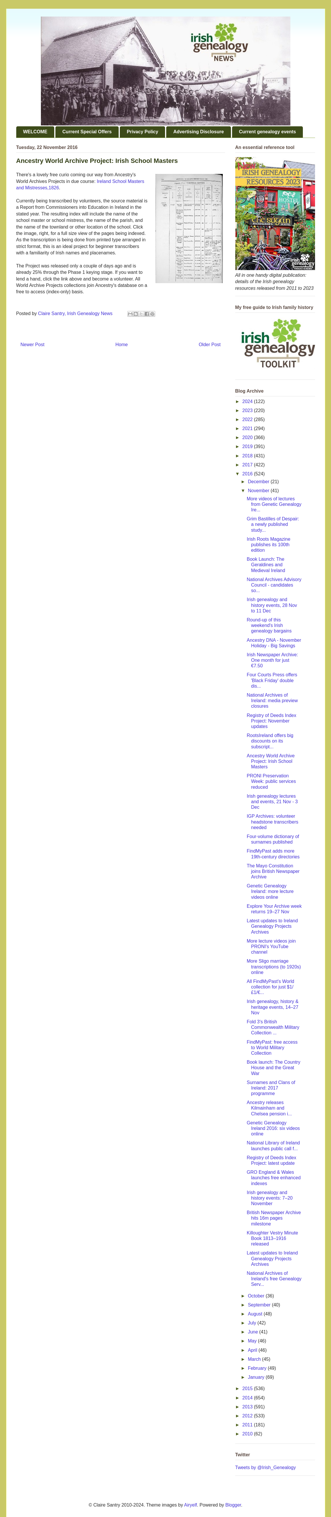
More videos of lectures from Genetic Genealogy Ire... (274, 504)
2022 (248, 419)
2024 (248, 401)
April (253, 1350)
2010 (248, 1433)
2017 (248, 464)
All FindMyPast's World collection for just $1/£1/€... (270, 987)
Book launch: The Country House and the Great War (273, 1068)
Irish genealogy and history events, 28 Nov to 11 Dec (272, 605)
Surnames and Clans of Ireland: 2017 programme (271, 1088)
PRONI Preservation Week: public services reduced (271, 781)
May (253, 1340)
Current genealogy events (267, 131)
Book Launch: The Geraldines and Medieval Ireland (266, 565)
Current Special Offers (87, 131)
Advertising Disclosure (198, 131)
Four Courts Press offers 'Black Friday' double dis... (272, 680)
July (252, 1322)
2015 (248, 1388)
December (259, 481)
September (260, 1304)
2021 (248, 428)
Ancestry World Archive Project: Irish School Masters (270, 761)
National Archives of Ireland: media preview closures (272, 701)
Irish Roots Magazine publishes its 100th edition (268, 545)
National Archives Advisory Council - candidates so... (274, 585)
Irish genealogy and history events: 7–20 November (269, 1198)
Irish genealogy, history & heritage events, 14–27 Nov (272, 1007)
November (259, 490)
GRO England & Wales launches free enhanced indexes (274, 1178)
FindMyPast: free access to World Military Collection (272, 1048)
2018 (248, 455)
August (255, 1313)
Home (121, 344)
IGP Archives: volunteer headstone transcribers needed (272, 822)
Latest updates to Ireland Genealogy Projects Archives (272, 926)
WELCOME (35, 131)
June (253, 1331)
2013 (248, 1406)
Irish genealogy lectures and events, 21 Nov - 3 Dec (272, 802)
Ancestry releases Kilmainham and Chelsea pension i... (269, 1108)
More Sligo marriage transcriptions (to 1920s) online (274, 967)
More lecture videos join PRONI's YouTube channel (271, 947)
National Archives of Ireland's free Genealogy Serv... (274, 1279)
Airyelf (190, 1504)
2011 (248, 1424)
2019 (248, 446)
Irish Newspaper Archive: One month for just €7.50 (272, 660)
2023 (248, 410)
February (257, 1368)
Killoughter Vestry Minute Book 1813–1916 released (272, 1238)
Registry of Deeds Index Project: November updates (271, 721)
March (255, 1359)
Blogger (233, 1504)
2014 (248, 1397)
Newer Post (33, 344)
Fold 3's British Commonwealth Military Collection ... (273, 1027)
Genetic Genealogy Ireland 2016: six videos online (273, 1128)
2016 (248, 473)
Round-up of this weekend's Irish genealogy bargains (269, 625)
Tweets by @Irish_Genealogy (265, 1467)
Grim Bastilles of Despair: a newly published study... (273, 524)
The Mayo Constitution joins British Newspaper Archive (273, 871)
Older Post (210, 344)
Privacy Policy (142, 131)
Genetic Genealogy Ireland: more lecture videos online (270, 891)
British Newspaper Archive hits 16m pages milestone (274, 1218)
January (256, 1377)
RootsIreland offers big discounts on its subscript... (270, 741)
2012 (248, 1415)
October (256, 1295)
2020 (248, 437)
